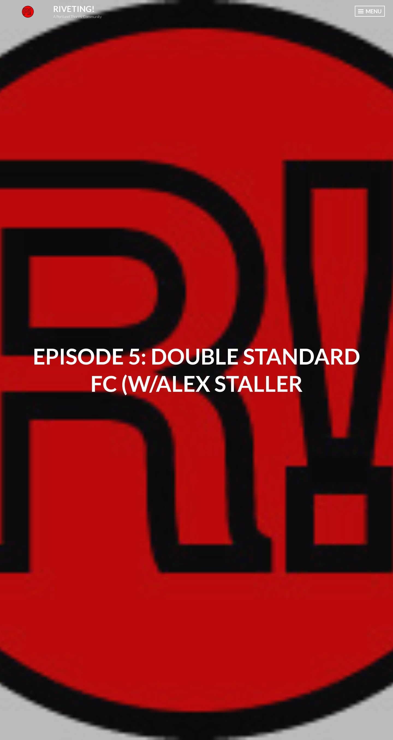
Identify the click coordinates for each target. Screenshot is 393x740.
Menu (370, 11)
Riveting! (74, 9)
